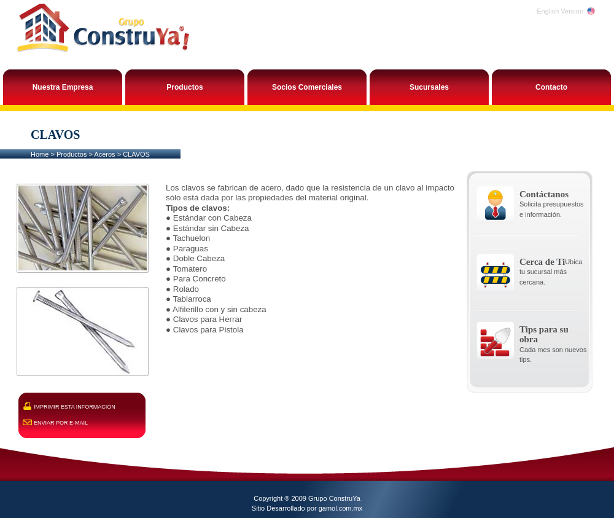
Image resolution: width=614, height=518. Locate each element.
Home (40, 154)
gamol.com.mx (341, 508)
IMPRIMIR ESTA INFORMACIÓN (74, 407)
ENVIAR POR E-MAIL (61, 423)
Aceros (104, 154)
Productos (71, 154)
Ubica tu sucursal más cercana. (550, 272)
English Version (560, 11)
